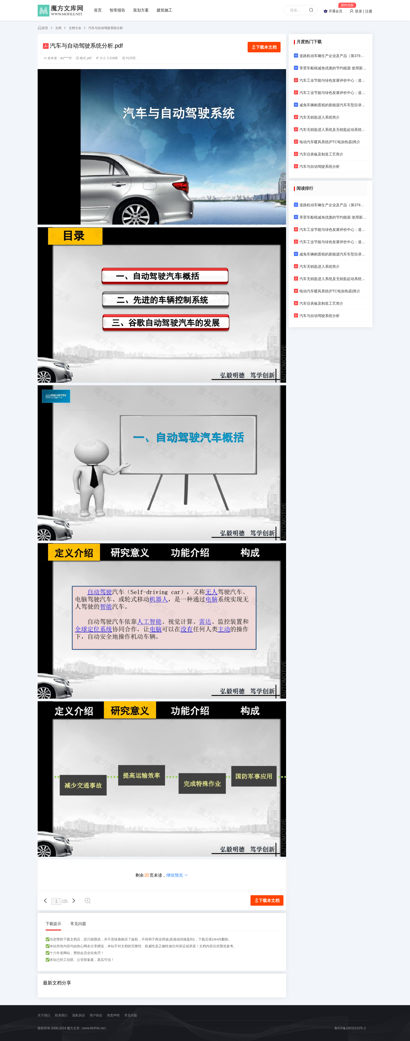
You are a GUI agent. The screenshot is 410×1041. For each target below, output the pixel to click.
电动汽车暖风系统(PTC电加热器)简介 (327, 142)
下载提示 (53, 923)
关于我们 (44, 1015)
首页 (98, 10)
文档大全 (75, 28)
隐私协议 (78, 1015)
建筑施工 (164, 10)
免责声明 (113, 1015)
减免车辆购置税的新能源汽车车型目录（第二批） (330, 105)
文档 (58, 28)
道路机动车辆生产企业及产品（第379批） (330, 55)
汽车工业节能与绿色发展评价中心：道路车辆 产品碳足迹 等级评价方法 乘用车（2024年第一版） (330, 92)
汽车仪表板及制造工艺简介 (318, 154)
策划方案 (141, 10)
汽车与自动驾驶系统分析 (105, 28)
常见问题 (78, 923)
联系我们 (61, 1015)
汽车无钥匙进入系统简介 (317, 117)
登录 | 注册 (361, 11)
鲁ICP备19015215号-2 (350, 1028)
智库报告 (117, 10)
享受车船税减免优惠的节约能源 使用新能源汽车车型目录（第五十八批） (330, 68)
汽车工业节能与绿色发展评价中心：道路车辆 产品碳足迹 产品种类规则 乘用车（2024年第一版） (330, 80)
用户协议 (96, 1015)
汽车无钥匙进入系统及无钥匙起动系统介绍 (330, 129)
